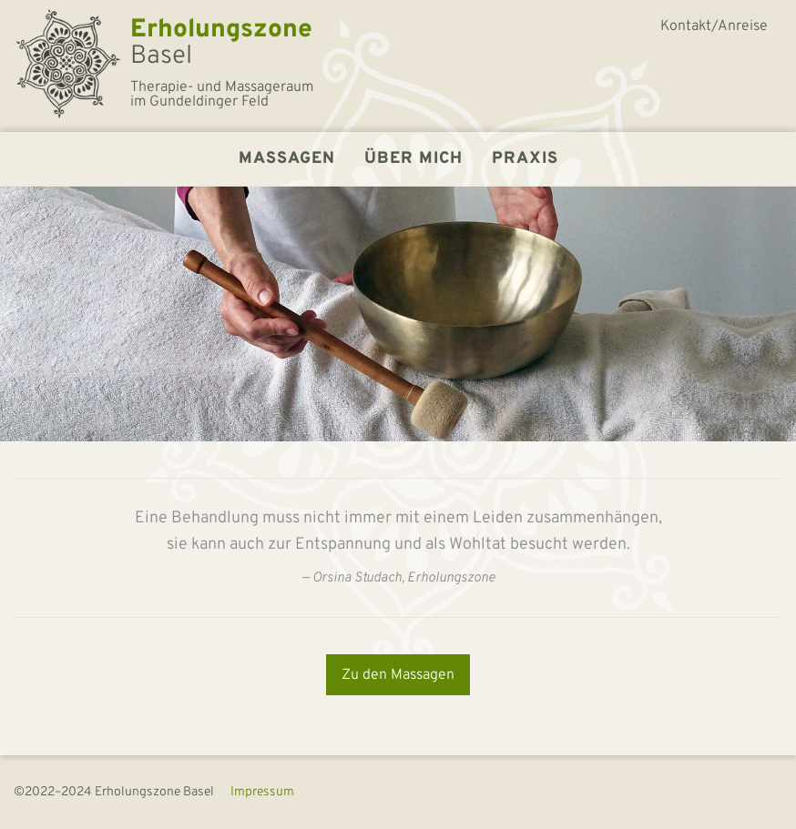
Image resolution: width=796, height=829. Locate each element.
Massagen (287, 158)
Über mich (413, 158)
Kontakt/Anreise (714, 26)
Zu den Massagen (398, 675)
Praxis (525, 158)
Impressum (262, 792)
